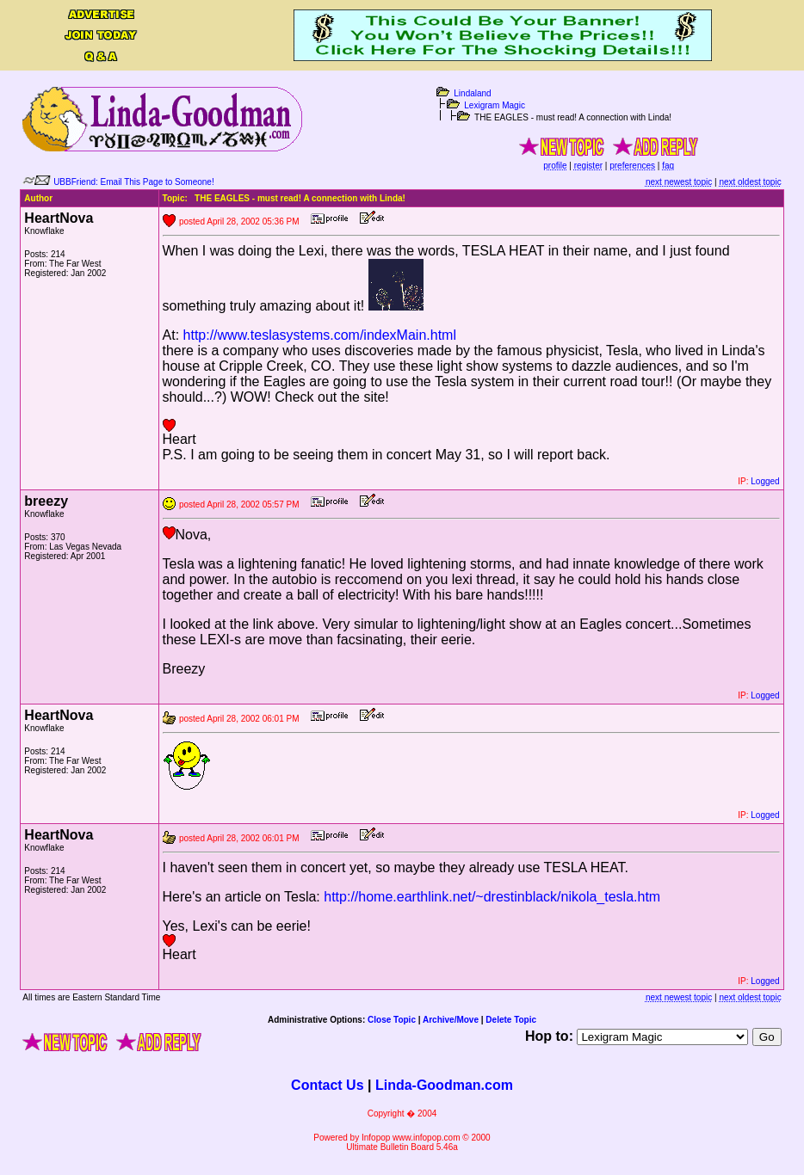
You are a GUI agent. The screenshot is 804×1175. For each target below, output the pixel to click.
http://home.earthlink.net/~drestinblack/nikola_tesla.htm (492, 896)
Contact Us (327, 1085)
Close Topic (392, 1019)
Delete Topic (510, 1019)
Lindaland (472, 93)
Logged (765, 481)
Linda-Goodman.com (444, 1085)
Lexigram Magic (494, 105)
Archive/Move (451, 1019)
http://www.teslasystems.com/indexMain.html (319, 335)
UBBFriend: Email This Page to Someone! (133, 182)
